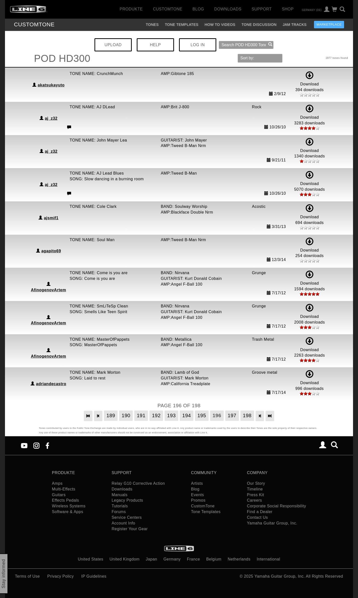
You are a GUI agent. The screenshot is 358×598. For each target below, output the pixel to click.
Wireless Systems (69, 506)
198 (247, 415)
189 (110, 415)
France (193, 559)
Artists (197, 483)
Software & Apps (67, 512)
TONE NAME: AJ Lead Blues (97, 173)
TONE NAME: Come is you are (99, 273)
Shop (288, 9)
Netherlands (239, 559)
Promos (198, 500)
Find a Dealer (259, 512)
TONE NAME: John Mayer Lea (98, 140)
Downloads (227, 9)
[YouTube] (24, 445)
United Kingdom (125, 559)
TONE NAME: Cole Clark (93, 206)
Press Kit (255, 495)
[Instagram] (36, 445)
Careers (254, 500)
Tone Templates (181, 25)
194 (186, 415)
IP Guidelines (93, 576)
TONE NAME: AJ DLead (92, 107)
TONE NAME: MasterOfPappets (100, 339)
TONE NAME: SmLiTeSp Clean (99, 306)
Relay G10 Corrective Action (138, 483)
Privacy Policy (60, 576)
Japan (151, 559)
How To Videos (220, 25)
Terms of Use (27, 576)
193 (171, 415)
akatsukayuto (51, 85)
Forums (119, 512)
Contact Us (257, 517)
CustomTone (167, 9)
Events (197, 495)
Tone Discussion (259, 25)
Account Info (123, 523)
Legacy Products (127, 500)
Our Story (256, 483)
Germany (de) (312, 9)
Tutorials (120, 506)
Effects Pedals (65, 500)
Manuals (120, 495)
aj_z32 (51, 118)
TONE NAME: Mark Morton (95, 372)
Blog (198, 9)
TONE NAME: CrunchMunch (96, 74)
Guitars (59, 495)
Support (262, 9)
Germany (171, 559)
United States (90, 559)
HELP (155, 45)
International (268, 559)
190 (126, 415)
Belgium (213, 559)
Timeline (255, 489)
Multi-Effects (63, 489)
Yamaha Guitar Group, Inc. (272, 523)
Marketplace (329, 24)
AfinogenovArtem (48, 290)
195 (201, 415)
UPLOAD (113, 45)
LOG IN (197, 45)
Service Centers (127, 517)
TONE (34, 24)
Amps (57, 483)
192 (156, 415)
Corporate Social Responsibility (276, 506)
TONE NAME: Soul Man (92, 240)
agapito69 (51, 251)
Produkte (131, 9)
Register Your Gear (130, 529)
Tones (152, 25)
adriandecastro (51, 384)
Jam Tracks (295, 25)
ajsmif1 (51, 218)
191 (141, 415)
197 (232, 415)
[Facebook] (47, 445)
